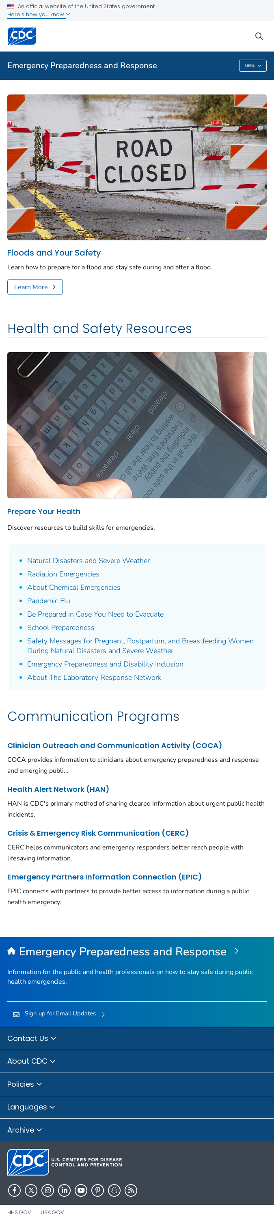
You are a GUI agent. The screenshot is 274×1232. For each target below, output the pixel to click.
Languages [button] (31, 1107)
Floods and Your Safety (54, 252)
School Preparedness (61, 627)
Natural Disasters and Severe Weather (88, 560)
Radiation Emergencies (63, 574)
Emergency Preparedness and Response (82, 65)
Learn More (31, 287)
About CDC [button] (31, 1061)
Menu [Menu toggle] (253, 65)
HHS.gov (19, 1212)
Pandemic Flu (48, 601)
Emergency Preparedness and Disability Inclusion (105, 664)
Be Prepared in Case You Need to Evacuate (95, 614)
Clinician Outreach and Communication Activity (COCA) (114, 745)
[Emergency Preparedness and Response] (137, 952)
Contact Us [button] (32, 1039)
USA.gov (52, 1212)
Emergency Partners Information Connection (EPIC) (104, 877)
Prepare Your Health (43, 511)
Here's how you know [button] (38, 14)
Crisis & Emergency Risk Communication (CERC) (98, 833)
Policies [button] (25, 1084)
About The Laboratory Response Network (94, 677)
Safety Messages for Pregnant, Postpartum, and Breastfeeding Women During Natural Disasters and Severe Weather (140, 646)
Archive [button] (25, 1130)
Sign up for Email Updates (60, 1013)
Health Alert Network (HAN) (58, 789)
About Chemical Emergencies (74, 587)
